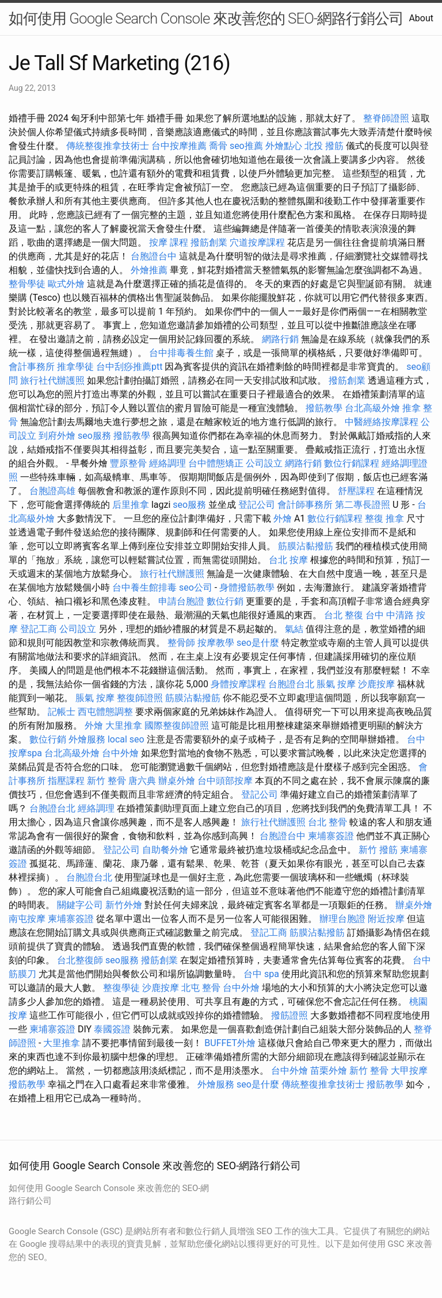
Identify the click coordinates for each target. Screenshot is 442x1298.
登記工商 (38, 628)
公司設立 (264, 463)
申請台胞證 (181, 601)
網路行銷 (280, 339)
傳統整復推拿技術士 (107, 145)
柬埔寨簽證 (331, 835)
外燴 (282, 518)
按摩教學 (215, 642)
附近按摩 (386, 918)
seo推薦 (246, 145)
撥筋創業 (208, 242)
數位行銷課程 (351, 463)
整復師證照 (140, 697)
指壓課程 (66, 780)
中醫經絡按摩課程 (381, 421)
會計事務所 (32, 366)
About (421, 18)
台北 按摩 (288, 559)
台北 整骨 (327, 822)
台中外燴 (120, 753)
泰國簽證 (112, 1029)
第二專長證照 (362, 504)
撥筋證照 (289, 1015)
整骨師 (181, 642)
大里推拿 (123, 725)
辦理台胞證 (342, 918)
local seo (126, 739)
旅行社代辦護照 (52, 380)
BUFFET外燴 (230, 1042)
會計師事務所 (305, 504)
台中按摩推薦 (179, 145)
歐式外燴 (66, 283)
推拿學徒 (75, 366)
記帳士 (61, 711)
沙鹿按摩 (376, 684)
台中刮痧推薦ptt (129, 366)
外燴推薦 (149, 270)
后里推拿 (130, 504)
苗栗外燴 (328, 1070)
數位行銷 (225, 601)
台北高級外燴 (372, 408)
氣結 (294, 628)
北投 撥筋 (324, 145)
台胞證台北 (291, 684)
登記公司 (256, 504)
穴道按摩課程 (257, 242)
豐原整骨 (128, 463)
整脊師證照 (386, 118)
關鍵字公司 (80, 904)
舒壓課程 (356, 490)
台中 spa (261, 973)
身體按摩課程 (238, 684)
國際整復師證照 (176, 725)
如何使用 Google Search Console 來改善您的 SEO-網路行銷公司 (206, 18)
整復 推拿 (384, 518)
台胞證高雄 (52, 490)
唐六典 (142, 780)
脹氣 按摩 (336, 684)
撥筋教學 (324, 408)
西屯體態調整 (105, 711)
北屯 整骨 (200, 987)
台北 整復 (343, 615)
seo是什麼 (258, 642)
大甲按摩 (409, 1070)
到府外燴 (57, 435)
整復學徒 (121, 987)
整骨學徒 (27, 283)
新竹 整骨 (106, 780)
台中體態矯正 (215, 463)
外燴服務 (86, 739)
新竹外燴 (123, 904)
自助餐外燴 (165, 849)
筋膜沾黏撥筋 (305, 546)
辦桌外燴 (176, 780)
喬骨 (218, 145)
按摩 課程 (168, 242)
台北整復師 (80, 960)
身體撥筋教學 (247, 587)
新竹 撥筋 (378, 849)
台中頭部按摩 (225, 780)
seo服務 (94, 435)
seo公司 (195, 587)
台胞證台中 (154, 256)
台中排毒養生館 (181, 352)
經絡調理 (167, 463)
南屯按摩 (27, 918)
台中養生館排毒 (144, 587)
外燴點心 (283, 145)
